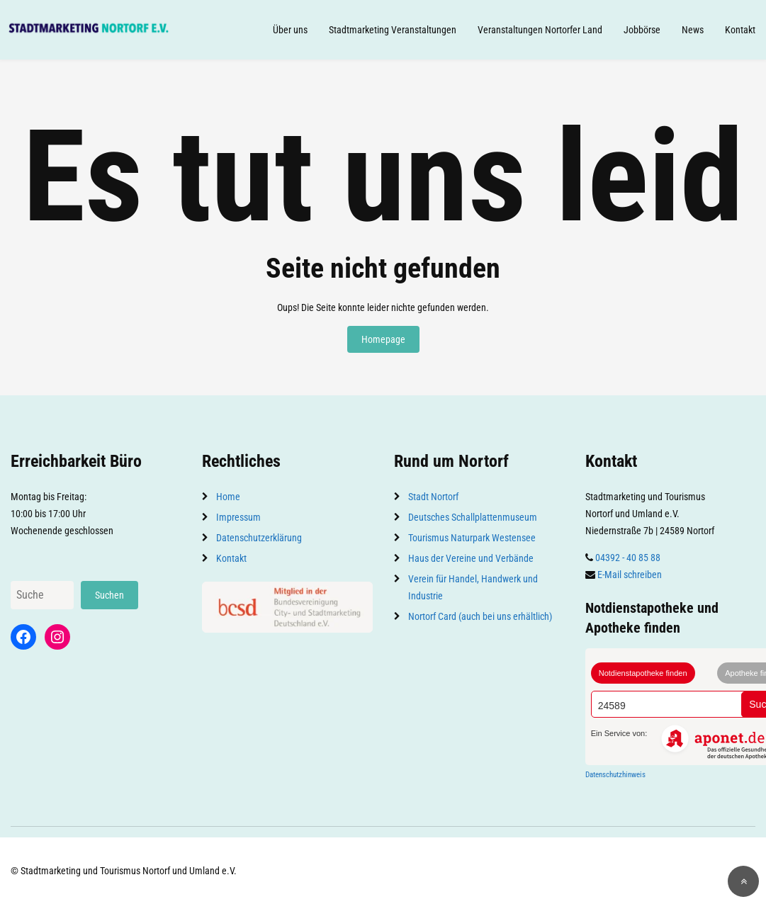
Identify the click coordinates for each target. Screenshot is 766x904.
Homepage (383, 339)
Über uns (290, 29)
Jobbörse (642, 29)
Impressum (238, 517)
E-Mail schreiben (629, 574)
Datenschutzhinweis (615, 774)
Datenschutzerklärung (259, 537)
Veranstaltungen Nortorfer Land (540, 29)
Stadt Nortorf (433, 496)
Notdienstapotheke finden (643, 673)
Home (228, 496)
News (693, 29)
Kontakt (740, 29)
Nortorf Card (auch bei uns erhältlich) (480, 616)
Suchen (109, 595)
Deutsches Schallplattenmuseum (472, 517)
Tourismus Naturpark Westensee (472, 537)
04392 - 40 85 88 (627, 557)
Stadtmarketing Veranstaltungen (392, 29)
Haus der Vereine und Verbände (471, 558)
